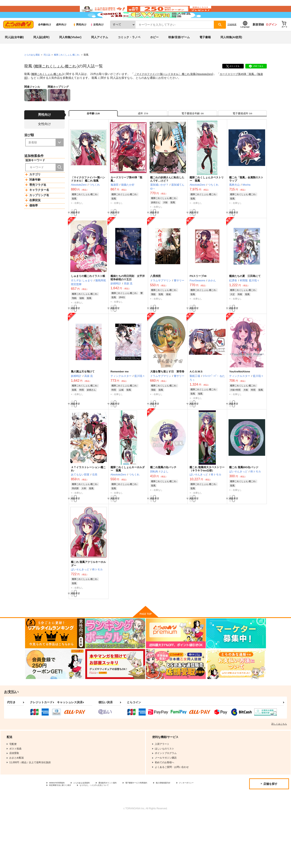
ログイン (271, 36)
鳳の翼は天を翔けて (83, 391)
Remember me (120, 391)
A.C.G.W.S (196, 391)
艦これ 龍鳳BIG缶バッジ (243, 489)
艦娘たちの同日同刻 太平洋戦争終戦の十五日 (128, 295)
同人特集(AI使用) (231, 49)
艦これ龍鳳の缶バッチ (163, 489)
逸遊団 (35, 89)
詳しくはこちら (279, 750)
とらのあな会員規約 (89, 809)
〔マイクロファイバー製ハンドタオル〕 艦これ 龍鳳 (169, 86)
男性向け (79, 36)
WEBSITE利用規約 (59, 809)
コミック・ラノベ (129, 49)
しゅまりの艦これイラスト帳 (88, 293)
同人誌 (48, 66)
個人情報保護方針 (189, 809)
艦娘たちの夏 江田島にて (245, 293)
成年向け (61, 36)
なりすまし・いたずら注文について (134, 813)
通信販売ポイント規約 (121, 809)
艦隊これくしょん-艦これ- (58, 78)
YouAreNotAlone (239, 391)
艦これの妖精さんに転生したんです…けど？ (167, 194)
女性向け (97, 36)
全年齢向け (44, 36)
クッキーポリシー (59, 813)
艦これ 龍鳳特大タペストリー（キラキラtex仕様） (207, 491)
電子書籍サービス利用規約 (156, 809)
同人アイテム (99, 49)
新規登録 (258, 36)
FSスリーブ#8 (198, 293)
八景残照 (155, 293)
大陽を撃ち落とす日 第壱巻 (167, 391)
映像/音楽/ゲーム (179, 49)
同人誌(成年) (41, 49)
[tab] (143, 127)
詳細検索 (232, 36)
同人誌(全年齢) (14, 49)
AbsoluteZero (212, 86)
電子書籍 (205, 49)
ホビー (154, 49)
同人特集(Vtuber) (70, 49)
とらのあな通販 (32, 66)
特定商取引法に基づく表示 (91, 813)
